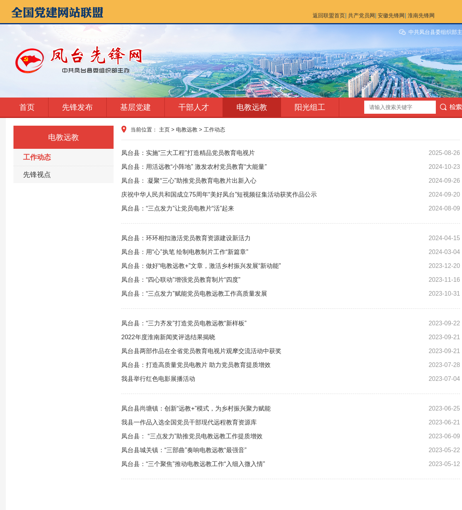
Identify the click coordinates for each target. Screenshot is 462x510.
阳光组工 (310, 107)
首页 (27, 107)
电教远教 (251, 107)
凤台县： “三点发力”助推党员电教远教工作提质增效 (290, 436)
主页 (164, 129)
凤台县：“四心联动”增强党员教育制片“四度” (290, 280)
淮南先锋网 (421, 15)
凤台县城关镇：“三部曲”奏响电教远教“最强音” (290, 450)
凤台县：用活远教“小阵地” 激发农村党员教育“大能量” (290, 167)
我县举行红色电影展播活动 (290, 379)
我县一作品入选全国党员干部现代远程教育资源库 (290, 422)
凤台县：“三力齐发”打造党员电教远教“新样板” (290, 323)
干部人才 (193, 107)
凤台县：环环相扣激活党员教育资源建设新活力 (290, 238)
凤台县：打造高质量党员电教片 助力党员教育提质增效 (290, 365)
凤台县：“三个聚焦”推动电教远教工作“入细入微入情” (290, 464)
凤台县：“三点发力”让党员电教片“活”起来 (290, 208)
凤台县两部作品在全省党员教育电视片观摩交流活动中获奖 (290, 351)
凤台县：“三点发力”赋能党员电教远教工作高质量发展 (290, 294)
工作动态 (37, 157)
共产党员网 (361, 15)
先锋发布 (77, 107)
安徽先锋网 (391, 15)
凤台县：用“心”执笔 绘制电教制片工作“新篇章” (290, 252)
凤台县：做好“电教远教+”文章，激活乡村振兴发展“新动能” (290, 266)
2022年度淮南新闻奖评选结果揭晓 (290, 337)
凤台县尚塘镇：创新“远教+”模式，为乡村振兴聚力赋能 (290, 409)
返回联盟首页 (329, 15)
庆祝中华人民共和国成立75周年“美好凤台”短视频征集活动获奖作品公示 (290, 195)
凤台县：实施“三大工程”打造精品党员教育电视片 (290, 153)
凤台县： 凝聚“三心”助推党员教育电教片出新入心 (290, 181)
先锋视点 (37, 174)
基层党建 (135, 107)
